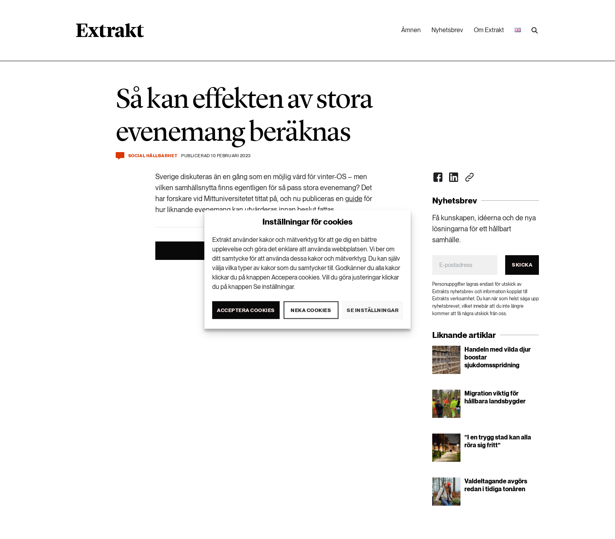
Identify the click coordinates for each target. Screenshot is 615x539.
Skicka (522, 265)
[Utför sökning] (535, 30)
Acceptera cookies (246, 310)
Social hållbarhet (152, 155)
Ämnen (411, 30)
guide (353, 198)
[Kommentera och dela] (120, 156)
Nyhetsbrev (447, 30)
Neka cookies (311, 310)
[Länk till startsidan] (110, 33)
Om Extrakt (489, 30)
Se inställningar (372, 310)
